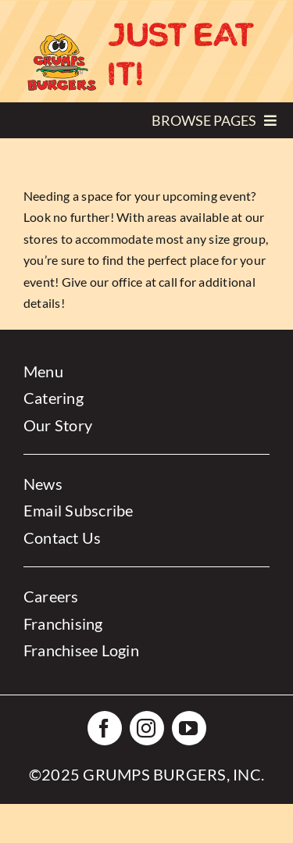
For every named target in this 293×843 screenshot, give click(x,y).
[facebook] (105, 728)
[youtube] (189, 728)
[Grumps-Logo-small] (61, 37)
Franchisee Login (81, 650)
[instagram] (147, 728)
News (43, 483)
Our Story (57, 425)
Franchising (63, 623)
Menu (43, 371)
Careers (51, 596)
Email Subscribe (78, 510)
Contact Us (62, 537)
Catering (53, 397)
